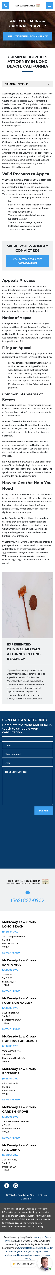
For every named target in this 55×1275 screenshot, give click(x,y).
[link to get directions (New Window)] (22, 942)
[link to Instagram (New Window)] (15, 1185)
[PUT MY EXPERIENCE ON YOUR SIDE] (27, 36)
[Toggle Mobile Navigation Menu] (49, 5)
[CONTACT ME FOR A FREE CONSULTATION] (27, 261)
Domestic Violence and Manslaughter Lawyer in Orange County (27, 1255)
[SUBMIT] (43, 810)
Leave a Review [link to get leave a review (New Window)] (11, 952)
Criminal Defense (16, 84)
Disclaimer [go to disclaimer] (26, 1198)
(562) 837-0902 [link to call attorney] (10, 931)
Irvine (7, 1240)
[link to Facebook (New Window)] (6, 1185)
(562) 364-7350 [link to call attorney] (10, 1078)
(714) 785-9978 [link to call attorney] (10, 969)
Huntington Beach (42, 1237)
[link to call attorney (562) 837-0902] (5, 5)
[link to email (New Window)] (28, 892)
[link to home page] (27, 6)
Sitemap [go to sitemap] (44, 1195)
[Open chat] (44, 1263)
